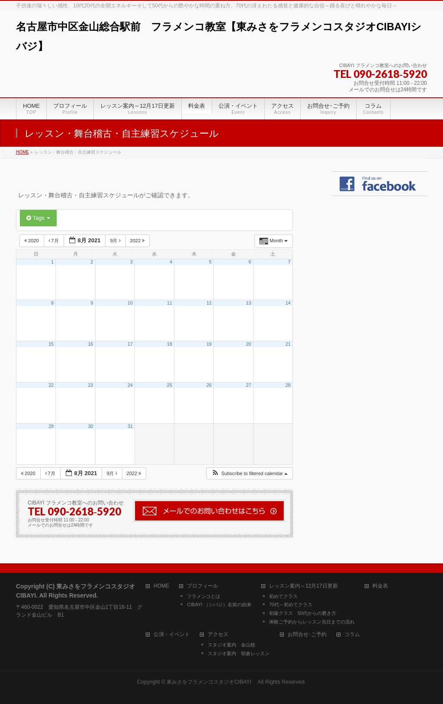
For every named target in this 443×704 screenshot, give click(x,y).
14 (288, 302)
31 (130, 426)
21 (288, 344)
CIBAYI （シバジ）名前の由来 (219, 604)
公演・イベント (172, 634)
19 (209, 344)
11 (169, 302)
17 (130, 344)
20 (248, 344)
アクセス (218, 634)
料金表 (380, 586)
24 (130, 385)
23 (90, 385)
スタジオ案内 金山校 (231, 644)
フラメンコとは (203, 596)
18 (169, 344)
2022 (138, 240)
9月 (116, 240)
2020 (32, 240)
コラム (352, 634)
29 (51, 426)
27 (248, 385)
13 (248, 302)
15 (51, 344)
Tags (38, 218)
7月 (54, 240)
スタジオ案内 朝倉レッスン (239, 653)
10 (130, 302)
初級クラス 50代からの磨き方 (302, 613)
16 (90, 344)
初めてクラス (283, 596)
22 (51, 385)
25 (169, 385)
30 (90, 426)
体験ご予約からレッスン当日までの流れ (312, 621)
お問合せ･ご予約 (307, 634)
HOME (161, 586)
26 (209, 385)
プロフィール (202, 586)
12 (209, 302)
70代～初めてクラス (290, 604)
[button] (249, 473)
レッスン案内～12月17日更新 (303, 586)
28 (288, 385)
